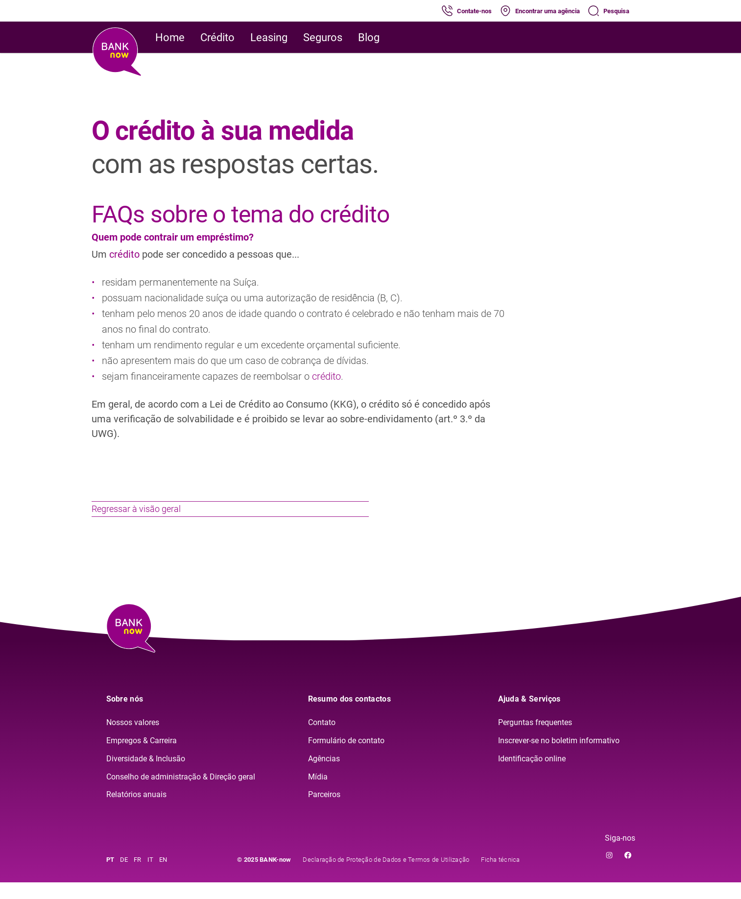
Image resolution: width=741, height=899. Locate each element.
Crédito (217, 37)
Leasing (268, 37)
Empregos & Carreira (141, 757)
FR (138, 876)
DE (124, 876)
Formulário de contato (346, 757)
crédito (125, 254)
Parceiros (324, 811)
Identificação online (532, 775)
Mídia (318, 793)
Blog (369, 37)
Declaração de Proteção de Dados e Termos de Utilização (386, 876)
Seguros (322, 37)
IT (150, 876)
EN (163, 876)
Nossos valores (132, 739)
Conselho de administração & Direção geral (180, 793)
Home (170, 37)
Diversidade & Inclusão (145, 775)
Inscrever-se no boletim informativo (559, 757)
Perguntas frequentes (535, 739)
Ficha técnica (500, 876)
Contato (321, 739)
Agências (324, 775)
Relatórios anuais (136, 811)
